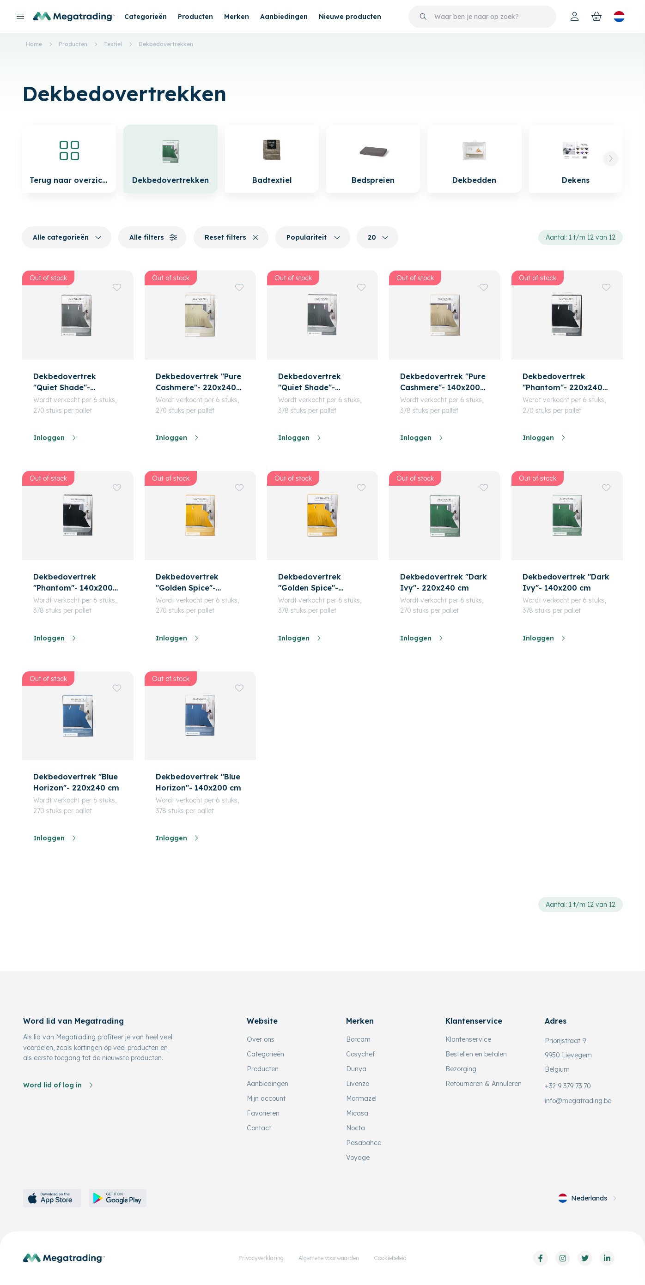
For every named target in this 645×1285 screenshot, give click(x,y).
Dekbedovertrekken (166, 44)
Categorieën (145, 16)
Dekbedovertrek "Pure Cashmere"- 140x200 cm (443, 382)
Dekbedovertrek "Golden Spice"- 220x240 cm (187, 582)
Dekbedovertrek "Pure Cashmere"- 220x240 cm (198, 382)
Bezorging (460, 1069)
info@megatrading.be (578, 1101)
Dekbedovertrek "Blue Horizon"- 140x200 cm (198, 782)
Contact (259, 1128)
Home (34, 44)
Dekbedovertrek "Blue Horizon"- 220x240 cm (76, 782)
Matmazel (361, 1098)
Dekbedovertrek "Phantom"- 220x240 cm (562, 382)
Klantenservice (468, 1039)
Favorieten (263, 1113)
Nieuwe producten (350, 16)
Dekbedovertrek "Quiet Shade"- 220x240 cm (64, 382)
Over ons (260, 1039)
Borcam (358, 1039)
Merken (236, 16)
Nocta (355, 1128)
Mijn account (266, 1098)
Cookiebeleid (390, 1258)
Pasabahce (363, 1143)
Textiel (113, 44)
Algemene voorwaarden (328, 1258)
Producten (195, 16)
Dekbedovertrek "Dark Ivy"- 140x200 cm (566, 582)
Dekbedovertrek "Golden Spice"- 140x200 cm (309, 582)
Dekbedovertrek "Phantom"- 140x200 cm (73, 582)
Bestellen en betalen (476, 1054)
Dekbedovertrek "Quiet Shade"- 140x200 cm (309, 382)
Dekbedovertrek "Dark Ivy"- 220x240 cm (443, 582)
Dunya (356, 1069)
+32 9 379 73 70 (568, 1086)
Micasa (357, 1113)
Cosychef (360, 1054)
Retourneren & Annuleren (483, 1084)
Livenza (358, 1084)
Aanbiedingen (284, 16)
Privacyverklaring (261, 1258)
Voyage (358, 1157)
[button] (610, 158)
